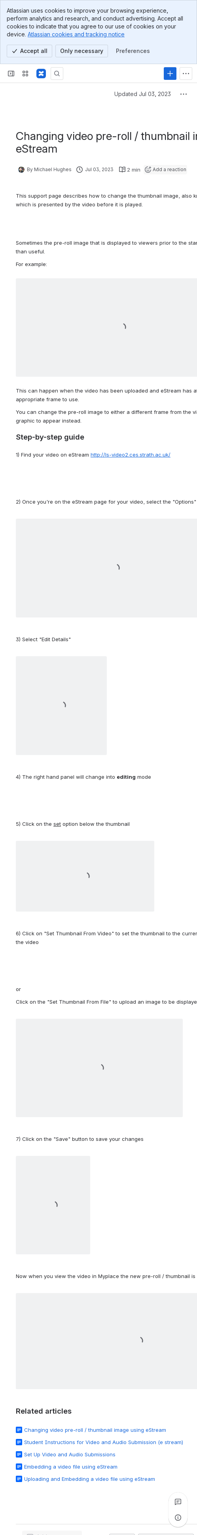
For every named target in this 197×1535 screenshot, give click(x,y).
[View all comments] (178, 1501)
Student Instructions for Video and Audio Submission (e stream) (103, 1442)
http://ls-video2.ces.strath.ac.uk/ (130, 454)
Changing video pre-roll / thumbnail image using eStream (95, 1430)
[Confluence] (41, 73)
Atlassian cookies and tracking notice (76, 34)
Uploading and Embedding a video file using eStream (89, 1479)
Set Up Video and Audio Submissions (70, 1454)
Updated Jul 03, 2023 (142, 94)
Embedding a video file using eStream (70, 1466)
